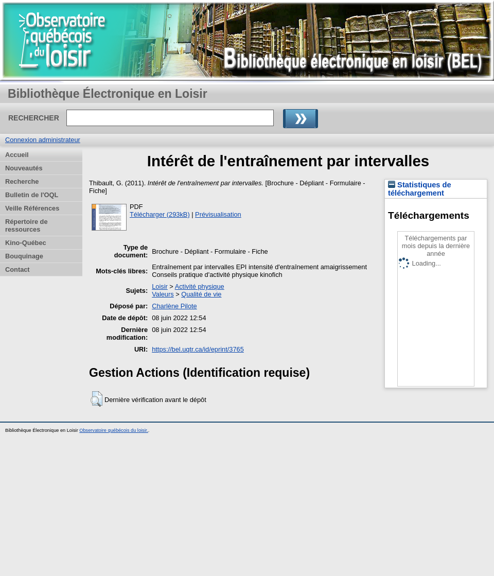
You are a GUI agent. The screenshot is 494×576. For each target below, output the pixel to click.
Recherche (22, 181)
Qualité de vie (201, 294)
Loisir (160, 286)
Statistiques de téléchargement (419, 189)
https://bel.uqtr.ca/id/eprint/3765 (198, 349)
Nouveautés (24, 168)
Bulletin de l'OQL (31, 195)
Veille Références (32, 208)
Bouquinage (24, 256)
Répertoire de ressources (26, 225)
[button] (96, 399)
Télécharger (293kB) (160, 214)
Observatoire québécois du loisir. (113, 430)
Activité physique (199, 286)
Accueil (17, 155)
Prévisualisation (218, 214)
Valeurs (162, 294)
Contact (17, 269)
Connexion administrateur (42, 140)
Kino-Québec (25, 243)
